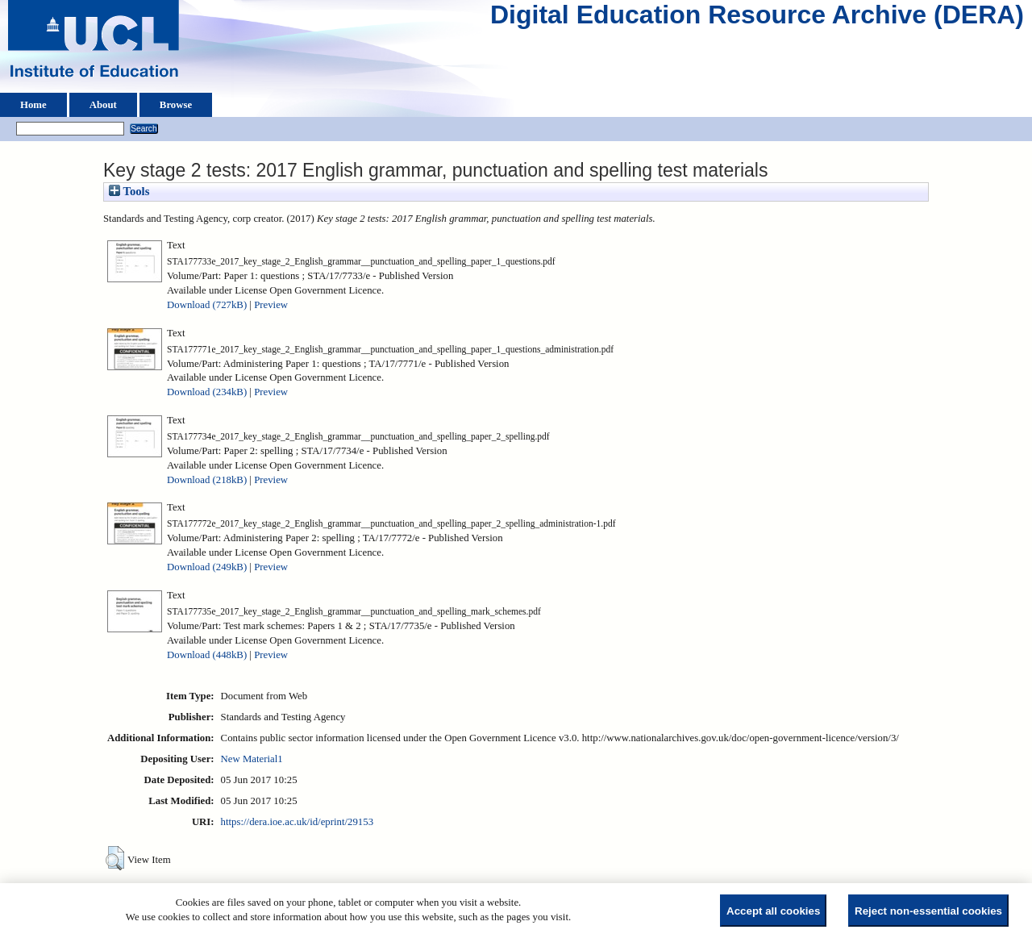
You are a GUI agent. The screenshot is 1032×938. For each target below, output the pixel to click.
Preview (271, 305)
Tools (129, 191)
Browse (176, 104)
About (103, 104)
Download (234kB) (207, 392)
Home (33, 104)
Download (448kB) (207, 655)
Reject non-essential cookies (928, 911)
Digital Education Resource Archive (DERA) (757, 18)
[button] (115, 858)
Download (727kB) (207, 305)
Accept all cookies (773, 911)
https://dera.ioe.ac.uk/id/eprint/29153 (297, 822)
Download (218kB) (207, 480)
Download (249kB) (207, 567)
